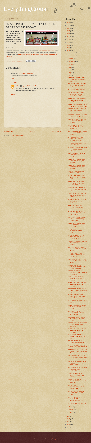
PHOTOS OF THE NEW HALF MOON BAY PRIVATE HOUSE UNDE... (77, 363)
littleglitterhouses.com (46, 50)
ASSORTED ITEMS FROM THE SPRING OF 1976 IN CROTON (77, 242)
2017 (68, 45)
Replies (15, 82)
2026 (68, 22)
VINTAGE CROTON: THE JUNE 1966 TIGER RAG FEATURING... (77, 369)
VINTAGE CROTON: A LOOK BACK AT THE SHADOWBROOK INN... (76, 398)
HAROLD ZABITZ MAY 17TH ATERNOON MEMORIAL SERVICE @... (76, 155)
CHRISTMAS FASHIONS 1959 (77, 90)
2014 (68, 416)
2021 (68, 33)
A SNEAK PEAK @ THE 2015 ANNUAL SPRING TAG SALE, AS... (77, 201)
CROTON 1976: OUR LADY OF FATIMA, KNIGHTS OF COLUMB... (77, 324)
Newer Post (8, 131)
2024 (68, 28)
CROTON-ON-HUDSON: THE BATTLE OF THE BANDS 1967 (77, 177)
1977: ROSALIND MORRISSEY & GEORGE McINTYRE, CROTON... (77, 132)
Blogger (54, 439)
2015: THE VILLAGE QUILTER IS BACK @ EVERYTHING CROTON (77, 195)
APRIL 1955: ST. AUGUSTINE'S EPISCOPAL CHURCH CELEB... (77, 230)
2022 (68, 31)
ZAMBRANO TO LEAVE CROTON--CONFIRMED (76, 341)
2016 (68, 48)
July (70, 67)
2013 (68, 419)
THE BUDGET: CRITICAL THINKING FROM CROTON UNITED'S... (77, 381)
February (71, 409)
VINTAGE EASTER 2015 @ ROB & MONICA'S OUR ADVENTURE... (76, 387)
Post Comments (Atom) (18, 135)
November (72, 56)
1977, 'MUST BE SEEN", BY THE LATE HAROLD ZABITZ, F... (77, 357)
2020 (68, 36)
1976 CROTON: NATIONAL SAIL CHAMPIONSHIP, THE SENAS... (77, 248)
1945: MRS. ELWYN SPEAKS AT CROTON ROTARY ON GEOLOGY (77, 120)
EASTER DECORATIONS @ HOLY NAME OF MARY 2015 (77, 346)
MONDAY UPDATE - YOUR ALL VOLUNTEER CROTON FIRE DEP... (77, 351)
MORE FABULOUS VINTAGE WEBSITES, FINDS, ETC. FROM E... (77, 100)
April (70, 75)
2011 (68, 424)
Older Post (56, 131)
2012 (68, 421)
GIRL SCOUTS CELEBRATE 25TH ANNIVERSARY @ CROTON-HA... (76, 219)
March (70, 407)
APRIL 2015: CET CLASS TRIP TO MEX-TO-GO (77, 143)
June (70, 70)
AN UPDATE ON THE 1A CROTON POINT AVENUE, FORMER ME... (77, 254)
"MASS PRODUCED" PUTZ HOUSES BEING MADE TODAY (76, 375)
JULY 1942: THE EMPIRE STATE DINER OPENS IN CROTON (76, 336)
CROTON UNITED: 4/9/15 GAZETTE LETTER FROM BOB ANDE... (76, 296)
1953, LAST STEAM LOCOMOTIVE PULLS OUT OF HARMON (77, 312)
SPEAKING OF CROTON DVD (77, 403)
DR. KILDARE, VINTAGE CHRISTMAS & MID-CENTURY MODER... (75, 138)
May (70, 72)
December (72, 53)
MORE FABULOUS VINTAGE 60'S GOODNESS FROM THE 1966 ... (77, 225)
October (71, 58)
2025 (68, 25)
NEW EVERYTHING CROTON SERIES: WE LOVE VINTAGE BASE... (77, 260)
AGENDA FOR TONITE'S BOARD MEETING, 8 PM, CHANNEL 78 (76, 213)
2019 (68, 39)
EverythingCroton (26, 8)
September (72, 61)
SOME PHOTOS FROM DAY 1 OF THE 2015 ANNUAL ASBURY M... (77, 126)
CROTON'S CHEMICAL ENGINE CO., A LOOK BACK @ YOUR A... (77, 272)
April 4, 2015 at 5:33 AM (29, 86)
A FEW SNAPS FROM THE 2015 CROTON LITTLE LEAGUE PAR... (76, 278)
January (71, 412)
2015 (68, 50)
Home (32, 131)
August (71, 64)
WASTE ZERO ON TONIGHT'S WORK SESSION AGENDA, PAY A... (77, 318)
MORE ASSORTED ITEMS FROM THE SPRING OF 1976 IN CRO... (76, 183)
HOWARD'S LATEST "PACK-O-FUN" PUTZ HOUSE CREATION (77, 149)
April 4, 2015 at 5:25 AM (26, 73)
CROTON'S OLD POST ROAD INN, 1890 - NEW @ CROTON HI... (77, 110)
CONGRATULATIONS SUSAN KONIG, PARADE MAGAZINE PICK (77, 290)
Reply (12, 78)
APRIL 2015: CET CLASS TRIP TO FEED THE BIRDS (77, 115)
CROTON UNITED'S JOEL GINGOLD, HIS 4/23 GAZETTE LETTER (76, 94)
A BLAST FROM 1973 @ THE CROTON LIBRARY (77, 172)
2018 (68, 42)
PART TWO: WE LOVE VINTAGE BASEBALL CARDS (75, 207)
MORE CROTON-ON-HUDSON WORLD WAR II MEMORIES (77, 105)
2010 (68, 427)
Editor (17, 86)
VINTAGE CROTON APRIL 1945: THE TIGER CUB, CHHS (76, 393)
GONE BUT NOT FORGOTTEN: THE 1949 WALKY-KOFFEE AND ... (77, 189)
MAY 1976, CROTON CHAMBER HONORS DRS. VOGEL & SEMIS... (77, 266)
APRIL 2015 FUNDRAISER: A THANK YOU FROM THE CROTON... (77, 79)
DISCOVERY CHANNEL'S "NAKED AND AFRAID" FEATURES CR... (76, 236)
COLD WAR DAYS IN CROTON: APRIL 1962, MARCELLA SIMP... (77, 85)
